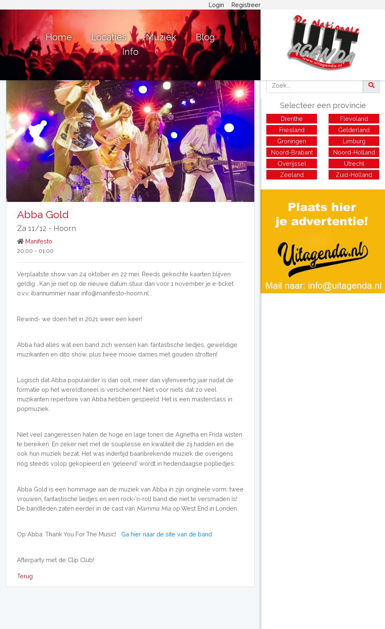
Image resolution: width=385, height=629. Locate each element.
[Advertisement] (323, 351)
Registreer (246, 4)
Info (130, 52)
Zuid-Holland (354, 174)
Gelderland (354, 129)
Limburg (354, 141)
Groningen (291, 141)
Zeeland (292, 174)
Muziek (161, 37)
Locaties (109, 37)
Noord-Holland (354, 152)
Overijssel (292, 163)
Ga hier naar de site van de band (166, 534)
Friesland (292, 129)
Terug (25, 576)
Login (216, 4)
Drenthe (292, 118)
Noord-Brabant (292, 152)
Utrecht (354, 163)
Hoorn (65, 228)
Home (59, 37)
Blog (205, 37)
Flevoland (354, 118)
